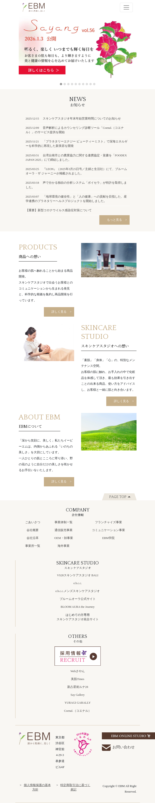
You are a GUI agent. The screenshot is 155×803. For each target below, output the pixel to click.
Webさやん (77, 671)
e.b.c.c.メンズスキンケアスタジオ (77, 591)
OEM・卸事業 (63, 538)
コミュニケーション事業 (108, 530)
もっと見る (114, 219)
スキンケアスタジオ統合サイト (78, 619)
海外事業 (64, 546)
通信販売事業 (64, 530)
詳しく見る (59, 311)
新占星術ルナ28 (77, 687)
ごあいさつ (32, 522)
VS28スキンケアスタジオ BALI (77, 575)
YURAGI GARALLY (78, 702)
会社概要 (33, 530)
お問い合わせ (118, 747)
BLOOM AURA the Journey (78, 606)
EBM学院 (108, 538)
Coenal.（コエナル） (77, 710)
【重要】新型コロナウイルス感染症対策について (59, 210)
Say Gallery (78, 694)
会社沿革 (33, 538)
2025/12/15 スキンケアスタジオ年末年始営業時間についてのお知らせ (73, 118)
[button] (27, 50)
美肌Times (77, 679)
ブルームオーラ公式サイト (78, 599)
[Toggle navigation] (126, 7)
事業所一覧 (32, 546)
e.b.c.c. (77, 583)
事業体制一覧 (64, 522)
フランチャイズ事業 (108, 522)
